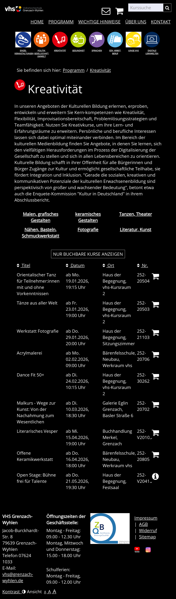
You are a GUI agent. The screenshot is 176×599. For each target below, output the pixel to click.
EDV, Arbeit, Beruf (115, 52)
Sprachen (97, 50)
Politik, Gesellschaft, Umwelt (41, 53)
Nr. (142, 265)
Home (37, 22)
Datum (75, 265)
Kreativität (60, 50)
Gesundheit (78, 50)
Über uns (135, 22)
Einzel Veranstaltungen (23, 52)
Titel (23, 265)
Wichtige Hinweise (99, 22)
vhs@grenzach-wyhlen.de (17, 577)
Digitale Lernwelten (151, 52)
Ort (108, 265)
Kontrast (14, 591)
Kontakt (161, 22)
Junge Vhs (133, 50)
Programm (61, 22)
